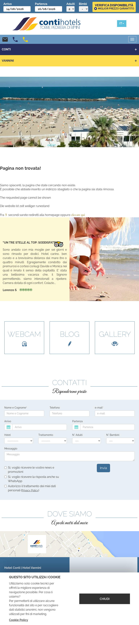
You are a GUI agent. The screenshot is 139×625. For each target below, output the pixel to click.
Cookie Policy (18, 620)
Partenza (77, 421)
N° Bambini (112, 434)
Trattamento (45, 434)
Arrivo (7, 421)
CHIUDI (104, 599)
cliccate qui (78, 214)
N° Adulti (77, 434)
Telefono (55, 407)
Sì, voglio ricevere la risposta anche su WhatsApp (31, 479)
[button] (121, 23)
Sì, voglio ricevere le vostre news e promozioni (29, 469)
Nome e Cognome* (15, 407)
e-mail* (99, 407)
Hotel (7, 434)
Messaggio (10, 448)
